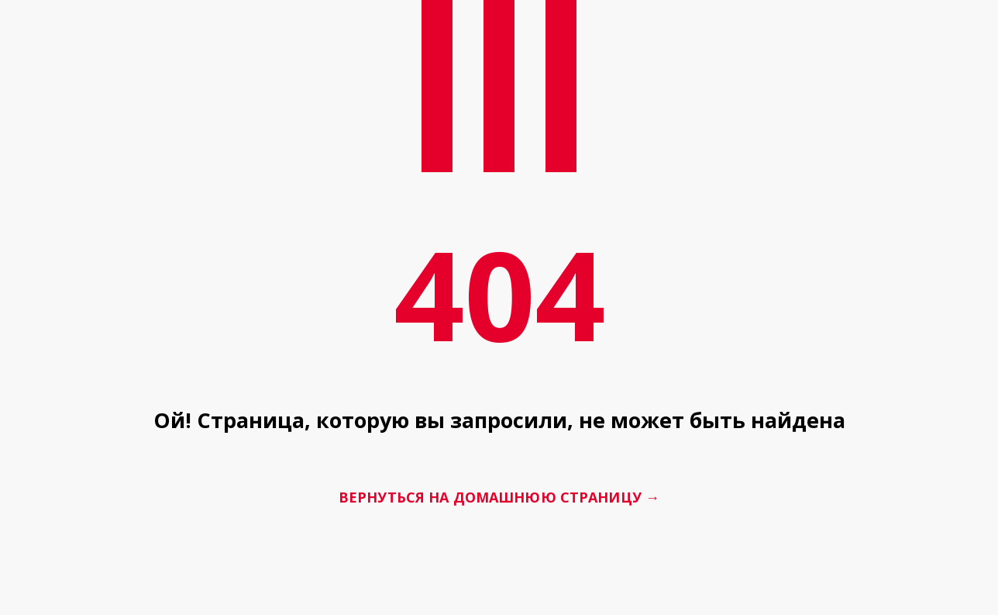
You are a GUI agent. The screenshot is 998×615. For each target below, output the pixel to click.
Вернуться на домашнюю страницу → (499, 497)
